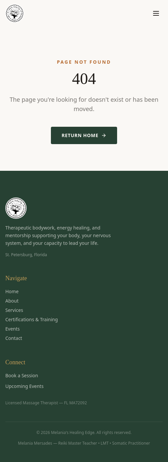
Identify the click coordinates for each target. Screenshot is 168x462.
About (12, 301)
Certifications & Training (31, 319)
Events (12, 329)
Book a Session (21, 375)
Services (14, 310)
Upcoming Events (24, 386)
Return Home (84, 135)
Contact (13, 338)
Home (12, 291)
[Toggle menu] (156, 13)
